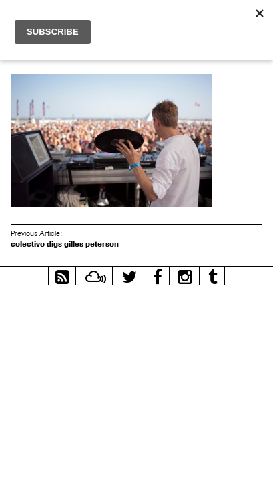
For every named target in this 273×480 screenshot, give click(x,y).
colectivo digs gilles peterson (65, 244)
